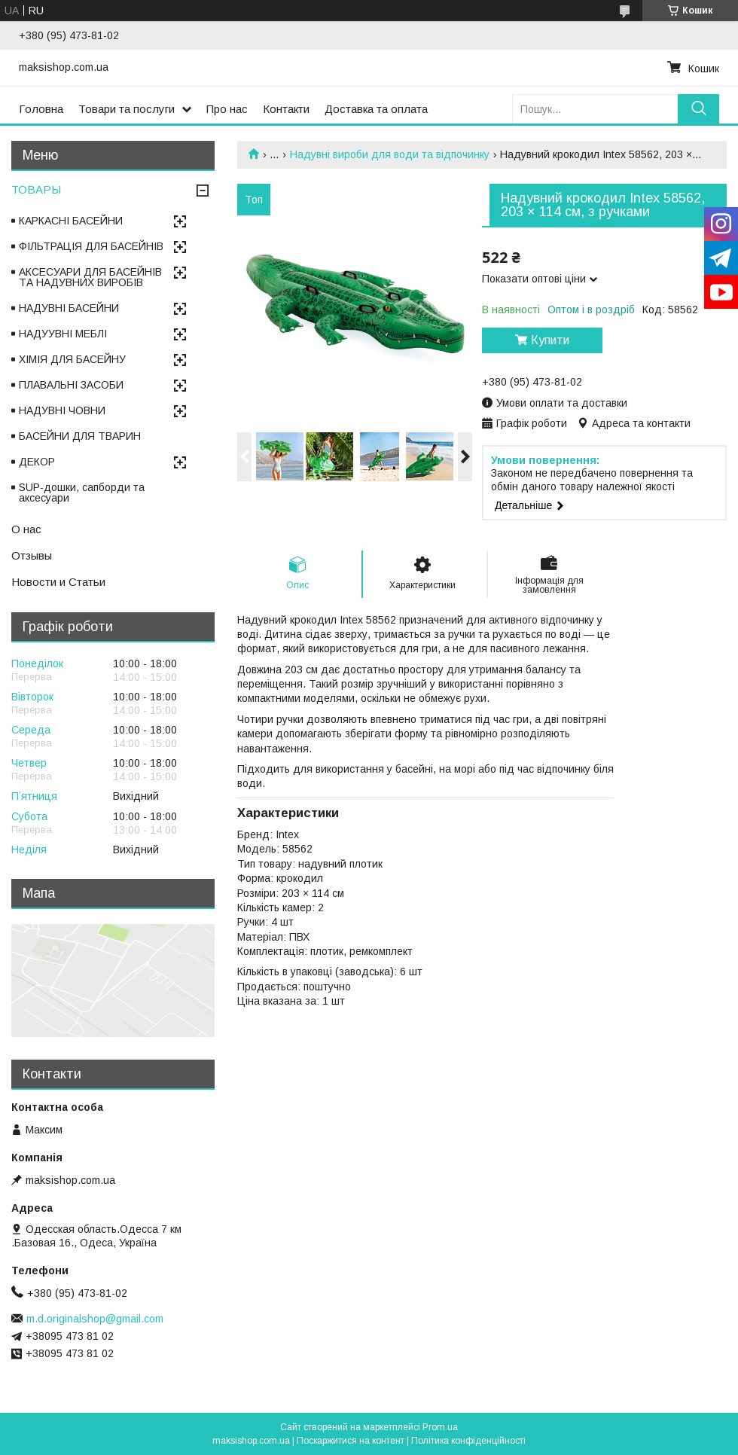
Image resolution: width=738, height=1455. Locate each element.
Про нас (227, 108)
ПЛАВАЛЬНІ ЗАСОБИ (71, 385)
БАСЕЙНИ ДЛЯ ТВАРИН (80, 436)
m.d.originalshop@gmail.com (94, 1319)
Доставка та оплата (376, 108)
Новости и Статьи (58, 581)
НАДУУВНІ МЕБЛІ (63, 334)
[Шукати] (698, 109)
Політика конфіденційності (468, 1440)
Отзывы (31, 555)
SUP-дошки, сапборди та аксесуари (82, 492)
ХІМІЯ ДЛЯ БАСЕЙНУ (72, 359)
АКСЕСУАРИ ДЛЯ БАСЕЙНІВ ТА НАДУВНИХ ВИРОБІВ (90, 277)
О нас (26, 529)
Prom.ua (440, 1427)
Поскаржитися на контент (350, 1440)
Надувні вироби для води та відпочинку (389, 154)
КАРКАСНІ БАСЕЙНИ (71, 221)
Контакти (286, 108)
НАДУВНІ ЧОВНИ (62, 410)
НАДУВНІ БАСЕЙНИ (69, 308)
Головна (41, 108)
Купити (550, 340)
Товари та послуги (126, 108)
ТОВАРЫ (36, 189)
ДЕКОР (37, 462)
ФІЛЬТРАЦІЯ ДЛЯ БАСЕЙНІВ (91, 246)
